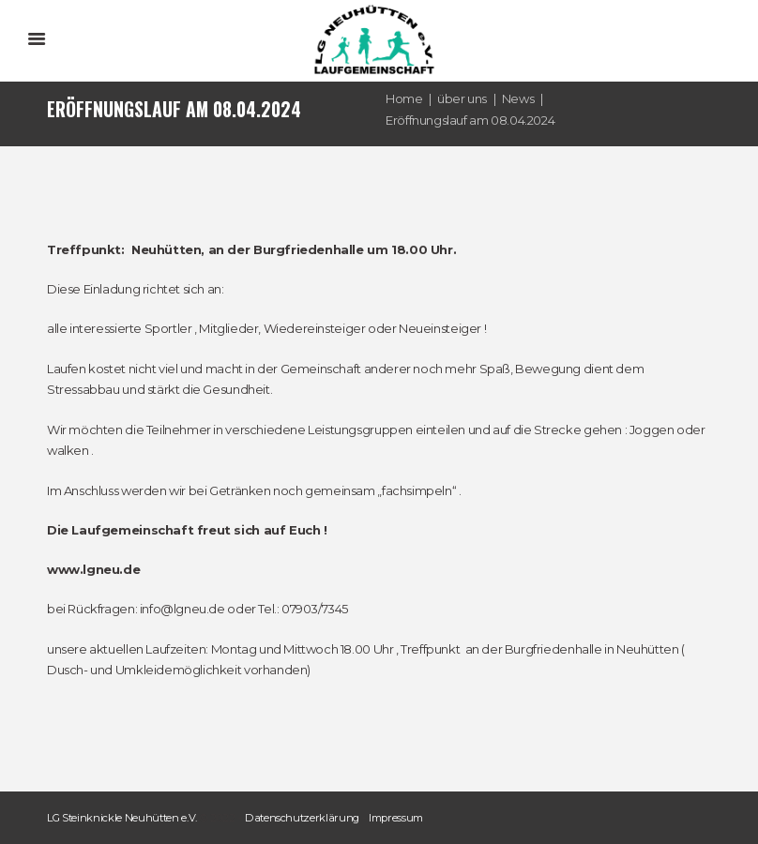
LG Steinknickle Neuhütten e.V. (122, 817)
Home (404, 98)
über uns (462, 98)
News (518, 98)
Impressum (396, 817)
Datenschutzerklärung (302, 817)
